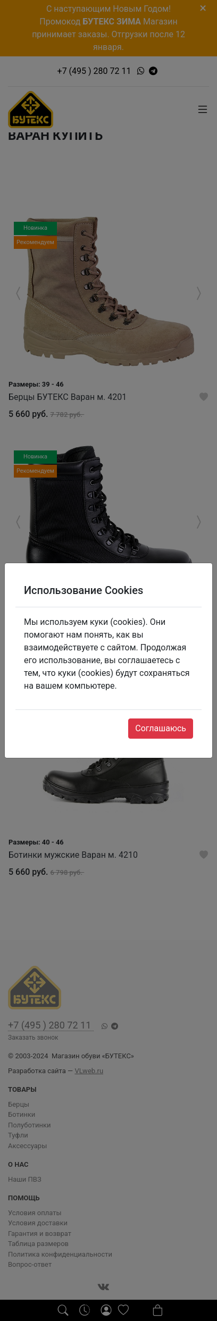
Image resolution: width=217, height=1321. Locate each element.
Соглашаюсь (160, 728)
